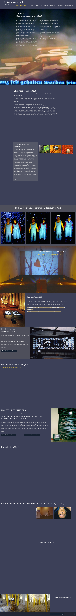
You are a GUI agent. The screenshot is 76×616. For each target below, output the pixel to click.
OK (51, 614)
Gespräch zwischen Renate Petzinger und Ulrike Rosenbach (44, 311)
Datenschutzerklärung (59, 614)
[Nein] (74, 614)
